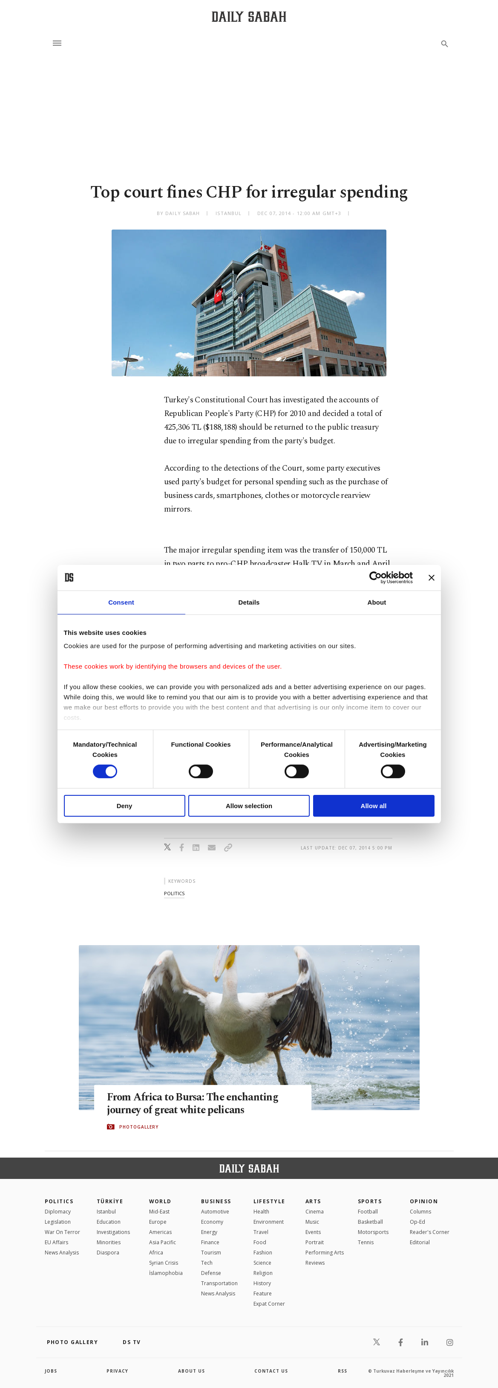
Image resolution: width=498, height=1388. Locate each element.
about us (191, 1371)
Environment (268, 1221)
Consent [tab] (121, 601)
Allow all (374, 805)
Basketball (370, 1221)
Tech (207, 1262)
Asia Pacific (162, 1242)
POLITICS (59, 1201)
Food (259, 1242)
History (262, 1283)
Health (261, 1211)
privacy (117, 1371)
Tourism (211, 1252)
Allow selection (249, 805)
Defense (211, 1273)
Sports (370, 1201)
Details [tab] (249, 601)
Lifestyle (269, 1201)
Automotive (215, 1211)
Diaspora (108, 1252)
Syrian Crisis (163, 1262)
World (160, 1201)
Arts (313, 1201)
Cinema (314, 1211)
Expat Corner (269, 1303)
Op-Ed (417, 1221)
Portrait (314, 1242)
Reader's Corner (429, 1232)
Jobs (51, 1371)
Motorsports (373, 1232)
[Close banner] (432, 577)
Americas (160, 1232)
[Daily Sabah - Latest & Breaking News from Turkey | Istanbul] (249, 16)
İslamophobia (166, 1273)
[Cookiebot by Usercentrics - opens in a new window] (375, 577)
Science (262, 1262)
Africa (156, 1252)
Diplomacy (58, 1211)
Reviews (315, 1262)
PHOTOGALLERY (138, 1127)
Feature (262, 1293)
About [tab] (377, 601)
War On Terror (62, 1232)
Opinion (424, 1201)
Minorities (109, 1242)
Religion (263, 1273)
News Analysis (62, 1252)
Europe (158, 1221)
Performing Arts (324, 1252)
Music (312, 1221)
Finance (210, 1242)
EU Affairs (56, 1242)
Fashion (262, 1252)
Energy (209, 1232)
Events (313, 1232)
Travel (260, 1232)
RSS (342, 1371)
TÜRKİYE (110, 1201)
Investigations (113, 1232)
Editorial (420, 1242)
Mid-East (159, 1211)
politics (174, 893)
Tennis (366, 1242)
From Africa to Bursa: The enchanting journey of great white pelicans (194, 1103)
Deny (124, 805)
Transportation (219, 1283)
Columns (420, 1211)
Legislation (58, 1221)
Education (109, 1221)
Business (216, 1201)
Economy (212, 1221)
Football (368, 1211)
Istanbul (106, 1211)
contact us (271, 1371)
